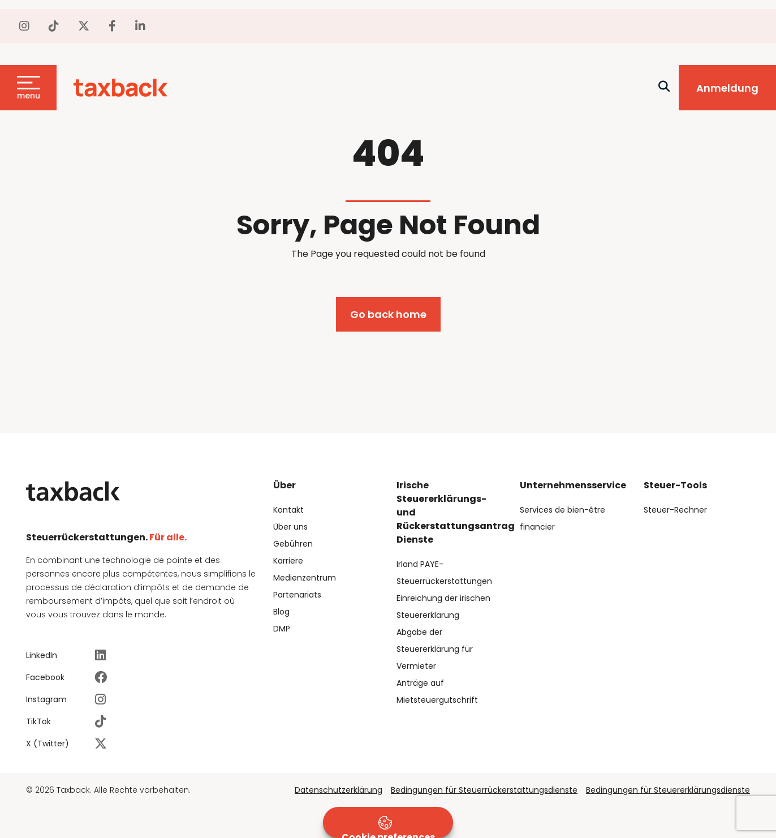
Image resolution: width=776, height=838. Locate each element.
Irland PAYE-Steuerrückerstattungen (444, 572)
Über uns (290, 526)
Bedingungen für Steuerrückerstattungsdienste (484, 790)
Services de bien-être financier (562, 518)
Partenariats (297, 594)
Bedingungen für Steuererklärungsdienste (668, 790)
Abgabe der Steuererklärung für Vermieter (434, 649)
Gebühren (293, 543)
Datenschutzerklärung (338, 790)
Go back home (388, 314)
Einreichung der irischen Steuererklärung (443, 606)
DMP (281, 628)
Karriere (288, 560)
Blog (281, 611)
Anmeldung (727, 88)
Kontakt (288, 509)
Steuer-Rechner (675, 509)
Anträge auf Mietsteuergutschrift (437, 691)
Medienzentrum (304, 577)
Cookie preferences (388, 827)
